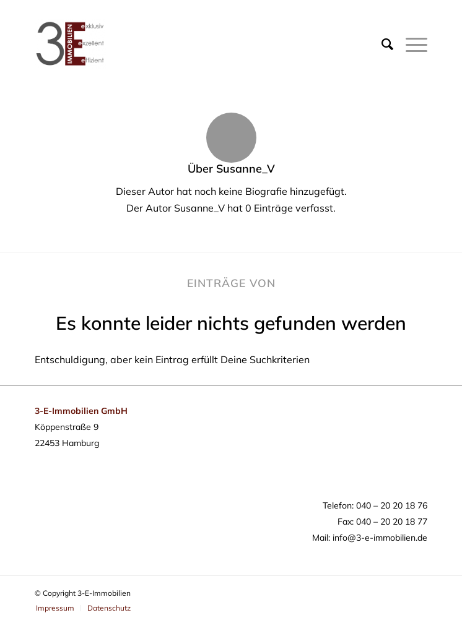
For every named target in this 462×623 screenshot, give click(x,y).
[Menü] (410, 44)
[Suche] (381, 44)
